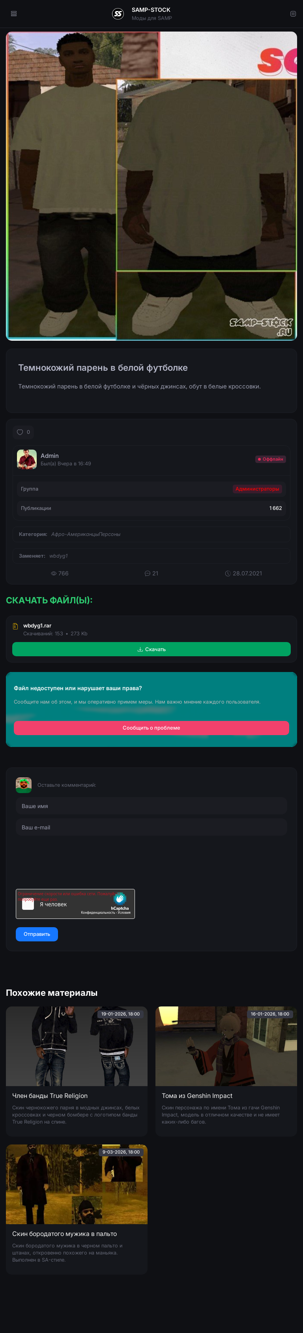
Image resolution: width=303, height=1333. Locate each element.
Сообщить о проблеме (151, 727)
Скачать (152, 649)
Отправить (37, 934)
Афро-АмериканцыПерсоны (85, 534)
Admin (50, 455)
